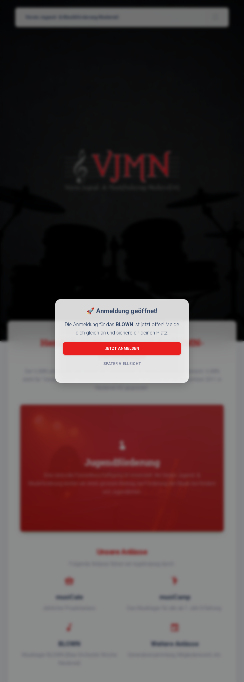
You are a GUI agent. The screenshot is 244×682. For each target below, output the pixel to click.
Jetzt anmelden (122, 348)
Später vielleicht (122, 364)
